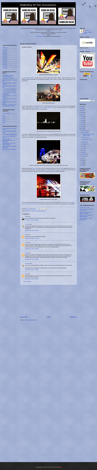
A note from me (39, 36)
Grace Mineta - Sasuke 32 (8, 78)
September (84, 144)
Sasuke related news (86, 139)
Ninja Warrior (28, 210)
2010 (82, 160)
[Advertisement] (15, 300)
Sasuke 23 (5, 62)
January (84, 156)
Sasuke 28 (34, 210)
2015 (82, 122)
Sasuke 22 (5, 64)
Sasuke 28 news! (86, 137)
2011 (82, 158)
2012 (82, 128)
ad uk (26, 274)
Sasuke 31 (5, 47)
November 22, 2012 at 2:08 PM (31, 248)
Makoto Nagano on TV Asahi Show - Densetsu (9, 144)
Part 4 (4, 120)
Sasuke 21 (5, 66)
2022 (82, 108)
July (83, 146)
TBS (62, 168)
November (84, 132)
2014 (82, 124)
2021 (82, 110)
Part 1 (4, 115)
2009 (82, 162)
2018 (82, 116)
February (84, 154)
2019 (82, 114)
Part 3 (4, 118)
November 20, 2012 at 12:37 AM (32, 238)
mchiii (26, 242)
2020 (82, 112)
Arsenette (27, 224)
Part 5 (4, 122)
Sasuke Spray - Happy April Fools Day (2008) (86, 216)
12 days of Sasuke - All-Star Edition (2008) (86, 219)
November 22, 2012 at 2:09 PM (31, 259)
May (83, 150)
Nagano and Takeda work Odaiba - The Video (85, 213)
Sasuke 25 (5, 58)
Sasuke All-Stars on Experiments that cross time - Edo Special (9, 140)
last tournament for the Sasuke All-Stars (41, 107)
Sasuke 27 (5, 54)
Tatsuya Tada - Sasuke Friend (9, 89)
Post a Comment (27, 281)
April (83, 152)
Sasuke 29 (5, 51)
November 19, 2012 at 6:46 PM (31, 220)
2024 (82, 106)
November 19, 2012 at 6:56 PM (31, 230)
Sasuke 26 (5, 56)
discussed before (30, 77)
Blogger (59, 467)
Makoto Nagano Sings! (85, 207)
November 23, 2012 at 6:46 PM (31, 278)
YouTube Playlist (6, 113)
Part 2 (4, 117)
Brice (26, 234)
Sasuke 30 (5, 49)
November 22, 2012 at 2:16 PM (31, 269)
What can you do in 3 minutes (9, 149)
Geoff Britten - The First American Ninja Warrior (8, 76)
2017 (82, 118)
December (84, 130)
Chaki (26, 216)
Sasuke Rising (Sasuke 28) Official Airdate (88, 135)
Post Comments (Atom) (31, 320)
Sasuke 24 (5, 60)
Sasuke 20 (5, 68)
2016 (82, 120)
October (84, 142)
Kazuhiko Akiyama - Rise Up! (9, 91)
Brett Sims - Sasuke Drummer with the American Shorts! (9, 105)
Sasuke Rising (40, 210)
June (83, 148)
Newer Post (23, 317)
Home (49, 317)
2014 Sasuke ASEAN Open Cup (10, 134)
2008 (82, 164)
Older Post (73, 317)
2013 (82, 126)
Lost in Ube (35, 168)
